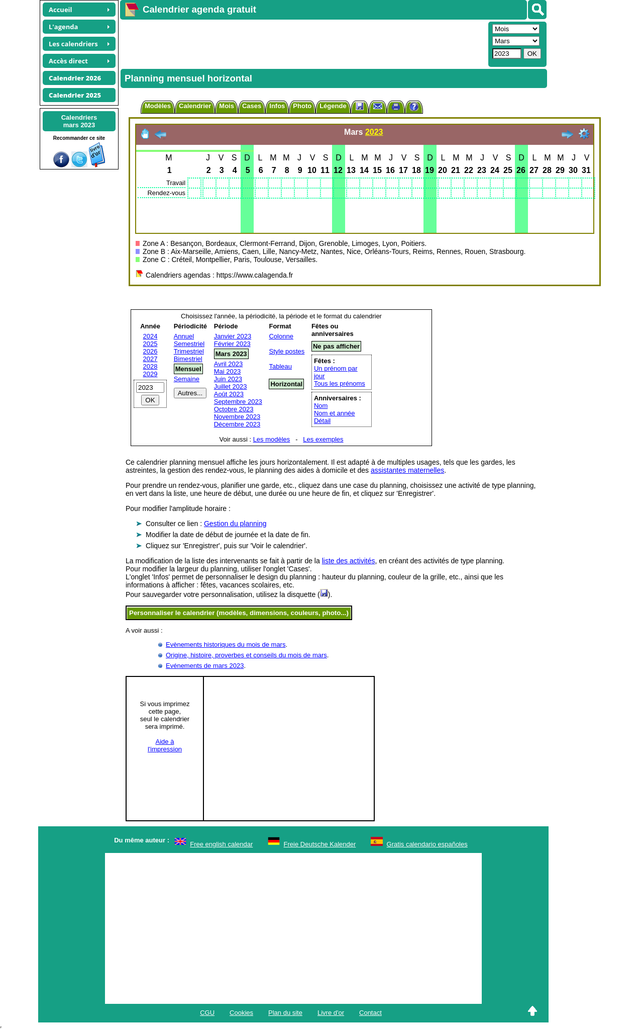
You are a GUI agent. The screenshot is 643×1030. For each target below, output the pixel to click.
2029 (150, 374)
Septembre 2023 (238, 401)
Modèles (158, 106)
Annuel (184, 336)
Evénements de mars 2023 (205, 665)
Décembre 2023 (237, 424)
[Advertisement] (303, 43)
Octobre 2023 (234, 409)
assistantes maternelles (407, 470)
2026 (150, 351)
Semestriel (189, 344)
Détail (322, 420)
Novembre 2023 (237, 416)
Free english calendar (221, 844)
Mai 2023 (227, 371)
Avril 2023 (228, 364)
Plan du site (285, 1012)
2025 (150, 344)
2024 (150, 336)
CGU (207, 1012)
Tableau (280, 366)
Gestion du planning (235, 524)
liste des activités (348, 561)
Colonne (281, 336)
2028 (150, 366)
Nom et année (334, 413)
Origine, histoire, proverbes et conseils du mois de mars (246, 655)
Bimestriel (188, 359)
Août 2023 (229, 394)
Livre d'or (330, 1012)
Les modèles (271, 439)
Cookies (241, 1012)
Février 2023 (232, 344)
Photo (302, 106)
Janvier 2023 (232, 336)
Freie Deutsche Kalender (320, 844)
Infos (277, 106)
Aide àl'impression (165, 745)
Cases (251, 106)
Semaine (186, 379)
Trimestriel (189, 351)
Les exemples (323, 439)
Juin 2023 (228, 379)
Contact (370, 1012)
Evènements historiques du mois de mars (225, 644)
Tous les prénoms (339, 383)
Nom (321, 405)
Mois (226, 106)
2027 (150, 359)
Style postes (286, 351)
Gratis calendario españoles (427, 844)
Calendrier (195, 106)
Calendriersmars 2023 (79, 121)
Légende (332, 106)
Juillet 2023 (230, 386)
